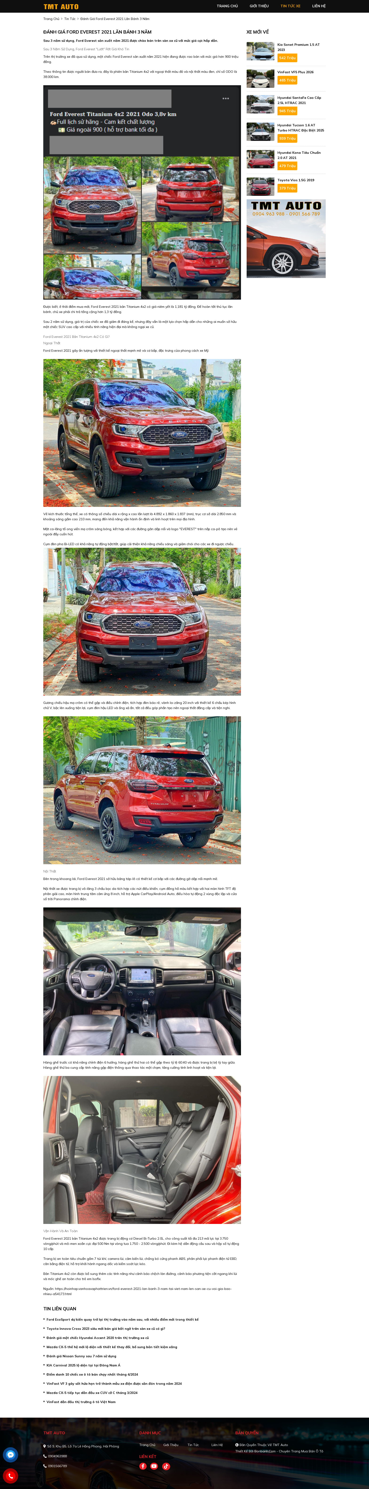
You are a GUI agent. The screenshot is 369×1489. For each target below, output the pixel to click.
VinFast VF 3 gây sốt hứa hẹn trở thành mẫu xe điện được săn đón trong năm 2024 (114, 1383)
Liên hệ (217, 1445)
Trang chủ (147, 1445)
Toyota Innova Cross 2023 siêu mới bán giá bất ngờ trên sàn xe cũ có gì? (106, 1329)
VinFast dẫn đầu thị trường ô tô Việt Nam (81, 1402)
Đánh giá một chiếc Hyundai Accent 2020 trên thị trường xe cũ (98, 1338)
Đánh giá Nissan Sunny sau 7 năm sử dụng (81, 1356)
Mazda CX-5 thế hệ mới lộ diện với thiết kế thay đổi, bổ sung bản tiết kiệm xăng (112, 1347)
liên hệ (319, 6)
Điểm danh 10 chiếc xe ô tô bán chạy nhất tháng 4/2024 (92, 1374)
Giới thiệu (170, 1445)
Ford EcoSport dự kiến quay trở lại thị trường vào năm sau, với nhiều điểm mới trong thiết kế (123, 1319)
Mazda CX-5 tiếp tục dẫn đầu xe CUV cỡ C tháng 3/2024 (92, 1393)
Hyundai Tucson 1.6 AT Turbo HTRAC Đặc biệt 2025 (300, 127)
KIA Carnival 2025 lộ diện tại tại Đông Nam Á (83, 1365)
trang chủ (227, 6)
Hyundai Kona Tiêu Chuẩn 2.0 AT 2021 (299, 155)
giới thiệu (259, 6)
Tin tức (193, 1445)
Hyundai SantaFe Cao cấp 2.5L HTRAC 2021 (299, 100)
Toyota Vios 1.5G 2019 (295, 180)
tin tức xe (291, 6)
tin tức (70, 19)
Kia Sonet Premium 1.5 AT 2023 (298, 47)
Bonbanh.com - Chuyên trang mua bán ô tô (288, 1451)
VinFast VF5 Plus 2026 (295, 72)
